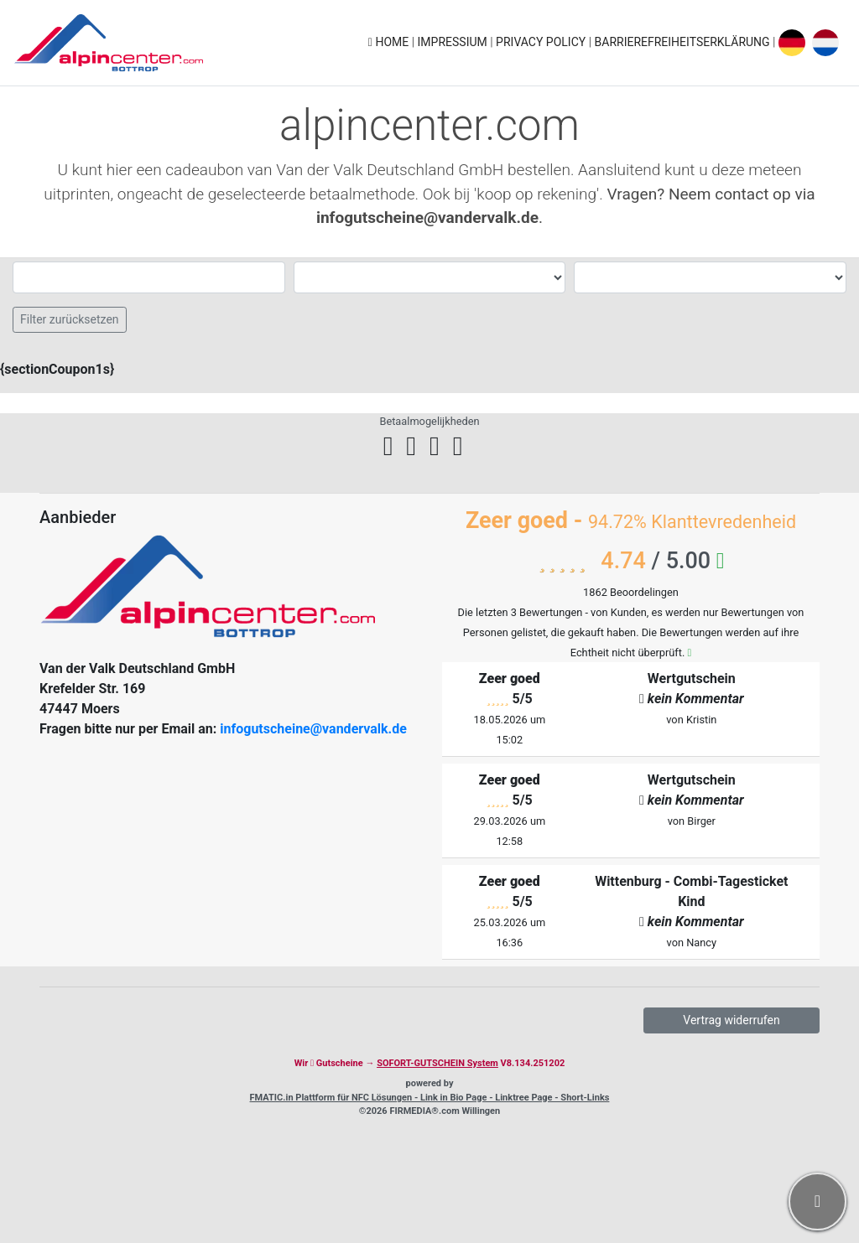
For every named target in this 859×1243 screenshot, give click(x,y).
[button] (817, 1201)
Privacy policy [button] (542, 42)
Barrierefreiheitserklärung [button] (684, 42)
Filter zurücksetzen (69, 319)
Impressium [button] (454, 42)
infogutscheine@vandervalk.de (313, 729)
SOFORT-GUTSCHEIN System (437, 1063)
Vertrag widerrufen (731, 1020)
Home (390, 42)
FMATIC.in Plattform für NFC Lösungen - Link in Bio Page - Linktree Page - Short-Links (430, 1097)
